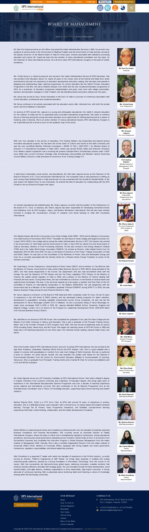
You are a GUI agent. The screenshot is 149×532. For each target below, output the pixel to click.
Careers (63, 518)
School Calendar (67, 524)
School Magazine (67, 506)
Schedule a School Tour (124, 2)
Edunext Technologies (96, 529)
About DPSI (68, 38)
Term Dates (65, 512)
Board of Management (85, 38)
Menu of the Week (67, 521)
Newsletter (64, 509)
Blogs (62, 500)
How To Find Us (66, 503)
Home (57, 38)
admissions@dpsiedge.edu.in (111, 510)
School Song (65, 515)
